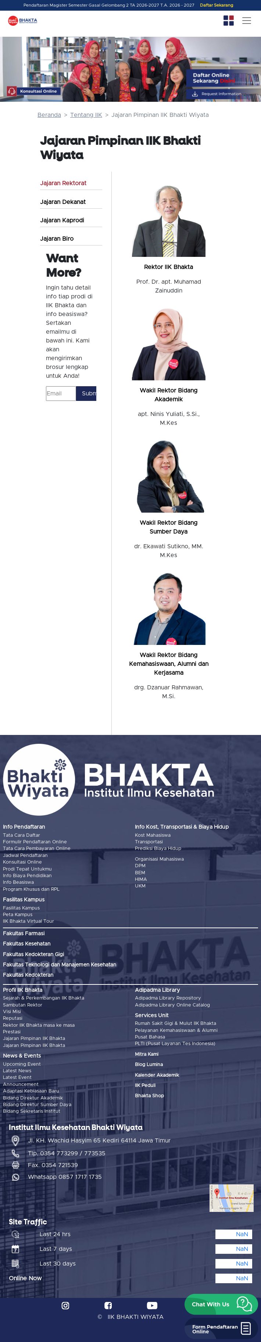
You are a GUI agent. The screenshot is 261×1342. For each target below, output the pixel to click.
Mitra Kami (146, 1054)
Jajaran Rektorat (63, 183)
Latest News (17, 1071)
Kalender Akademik (157, 1075)
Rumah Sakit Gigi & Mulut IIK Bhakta (175, 1023)
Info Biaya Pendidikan (27, 875)
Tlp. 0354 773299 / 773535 (67, 1153)
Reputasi (12, 1018)
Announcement (21, 1084)
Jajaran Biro (57, 239)
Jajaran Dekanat (63, 202)
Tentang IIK (86, 115)
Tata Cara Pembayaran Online (37, 848)
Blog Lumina (149, 1064)
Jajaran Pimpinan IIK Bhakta (34, 1038)
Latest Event (17, 1077)
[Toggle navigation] (247, 21)
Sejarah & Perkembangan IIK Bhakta (43, 998)
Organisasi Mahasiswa (159, 859)
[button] (221, 1304)
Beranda (49, 115)
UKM (140, 886)
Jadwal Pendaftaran (25, 855)
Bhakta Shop (149, 1096)
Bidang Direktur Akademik (33, 1098)
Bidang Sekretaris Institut (31, 1111)
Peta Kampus (17, 914)
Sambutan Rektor (22, 1005)
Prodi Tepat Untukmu (27, 869)
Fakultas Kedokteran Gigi (33, 954)
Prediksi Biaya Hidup (158, 848)
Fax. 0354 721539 (53, 1165)
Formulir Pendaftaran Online (35, 842)
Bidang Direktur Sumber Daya (37, 1104)
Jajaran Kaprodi (62, 220)
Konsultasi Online (22, 862)
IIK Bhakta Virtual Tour (28, 921)
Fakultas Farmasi (23, 933)
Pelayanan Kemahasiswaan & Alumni (176, 1030)
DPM (140, 866)
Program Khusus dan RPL (31, 889)
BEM (140, 873)
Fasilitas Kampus (21, 908)
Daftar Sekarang (216, 5)
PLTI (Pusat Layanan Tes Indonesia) (175, 1043)
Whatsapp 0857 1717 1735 (65, 1177)
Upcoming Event (22, 1064)
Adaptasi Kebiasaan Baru (31, 1091)
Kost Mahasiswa (153, 835)
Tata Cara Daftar (21, 835)
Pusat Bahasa (150, 1037)
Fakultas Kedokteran (28, 975)
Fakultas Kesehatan (26, 944)
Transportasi (149, 842)
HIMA (141, 879)
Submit (89, 393)
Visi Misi (12, 1011)
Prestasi (12, 1032)
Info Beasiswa (18, 882)
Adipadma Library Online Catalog (172, 1005)
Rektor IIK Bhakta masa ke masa (39, 1025)
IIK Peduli (145, 1085)
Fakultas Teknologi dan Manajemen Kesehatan (59, 965)
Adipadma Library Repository (168, 998)
